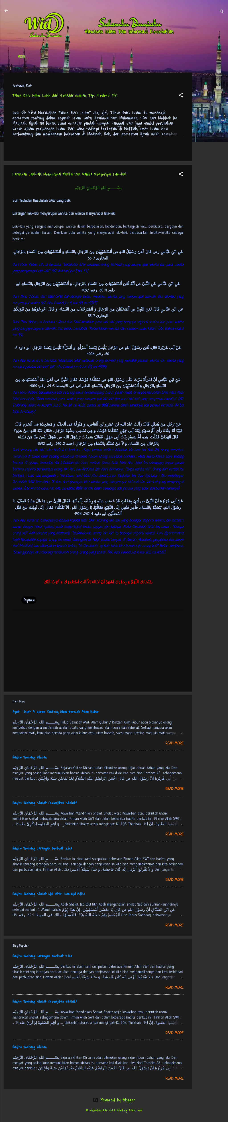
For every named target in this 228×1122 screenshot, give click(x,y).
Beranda (24, 57)
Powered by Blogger (114, 1100)
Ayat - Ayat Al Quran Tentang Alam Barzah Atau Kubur (55, 712)
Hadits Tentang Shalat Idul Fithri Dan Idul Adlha (48, 894)
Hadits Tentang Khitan (29, 757)
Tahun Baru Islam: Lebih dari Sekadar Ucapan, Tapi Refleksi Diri (64, 96)
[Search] (221, 12)
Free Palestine (127, 57)
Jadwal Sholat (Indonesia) (85, 57)
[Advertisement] (210, 139)
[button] (180, 96)
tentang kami (158, 57)
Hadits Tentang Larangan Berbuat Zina (42, 848)
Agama (29, 600)
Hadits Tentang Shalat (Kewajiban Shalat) (44, 803)
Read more (174, 743)
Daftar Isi (48, 57)
